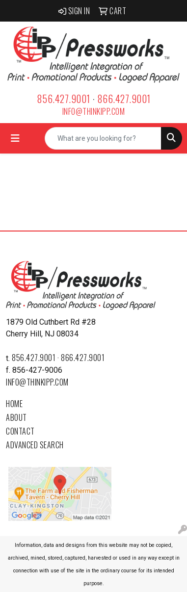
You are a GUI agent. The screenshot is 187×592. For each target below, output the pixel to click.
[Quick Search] (103, 138)
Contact (20, 431)
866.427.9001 (124, 98)
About (16, 417)
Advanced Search (35, 445)
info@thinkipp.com (93, 111)
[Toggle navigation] (15, 138)
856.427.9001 (63, 98)
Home (14, 404)
